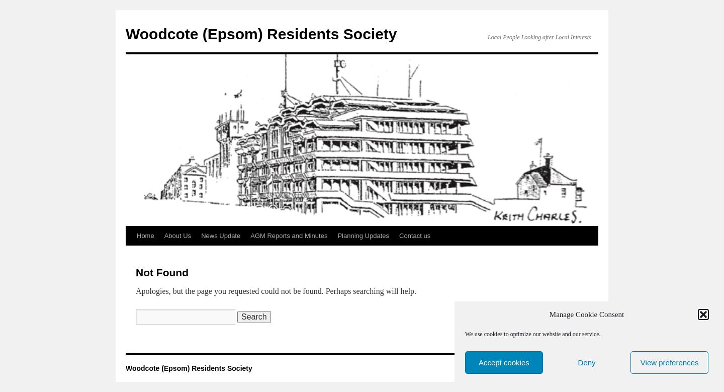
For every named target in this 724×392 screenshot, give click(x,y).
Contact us (414, 236)
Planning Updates (363, 236)
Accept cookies (504, 362)
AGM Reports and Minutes (288, 236)
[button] (703, 314)
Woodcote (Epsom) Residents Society (261, 34)
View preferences (670, 362)
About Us (177, 236)
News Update (220, 236)
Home (145, 236)
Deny (586, 362)
